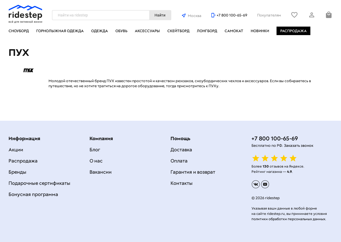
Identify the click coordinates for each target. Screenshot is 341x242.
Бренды (17, 172)
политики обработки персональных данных (288, 219)
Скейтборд (178, 30)
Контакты (181, 183)
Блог (95, 150)
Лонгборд (207, 30)
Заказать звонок (298, 145)
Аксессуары (147, 30)
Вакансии (101, 172)
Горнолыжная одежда (60, 30)
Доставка (181, 150)
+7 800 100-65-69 (232, 15)
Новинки (260, 30)
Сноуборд (19, 30)
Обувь (121, 30)
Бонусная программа (33, 194)
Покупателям (269, 15)
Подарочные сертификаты (39, 183)
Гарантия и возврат (192, 172)
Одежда (99, 30)
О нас (96, 161)
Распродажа (293, 30)
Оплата (179, 161)
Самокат (234, 30)
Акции (16, 150)
